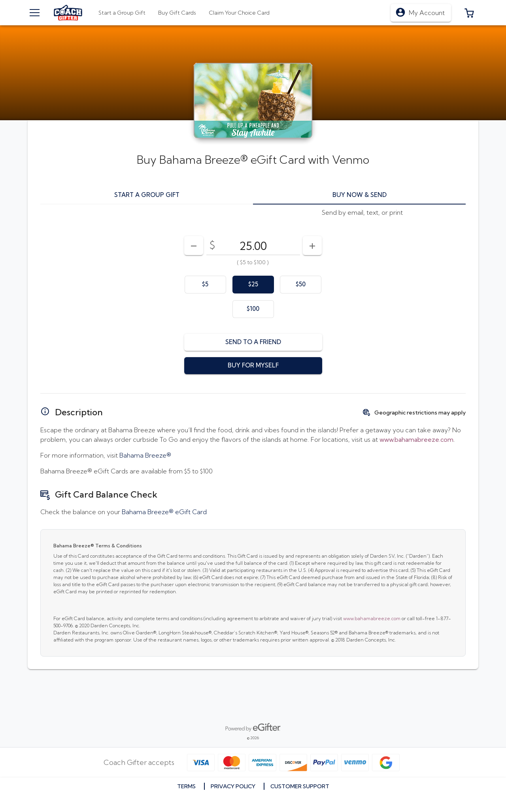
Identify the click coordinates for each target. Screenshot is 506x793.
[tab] (177, 12)
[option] (205, 284)
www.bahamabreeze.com (371, 618)
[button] (469, 12)
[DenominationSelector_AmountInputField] (253, 245)
